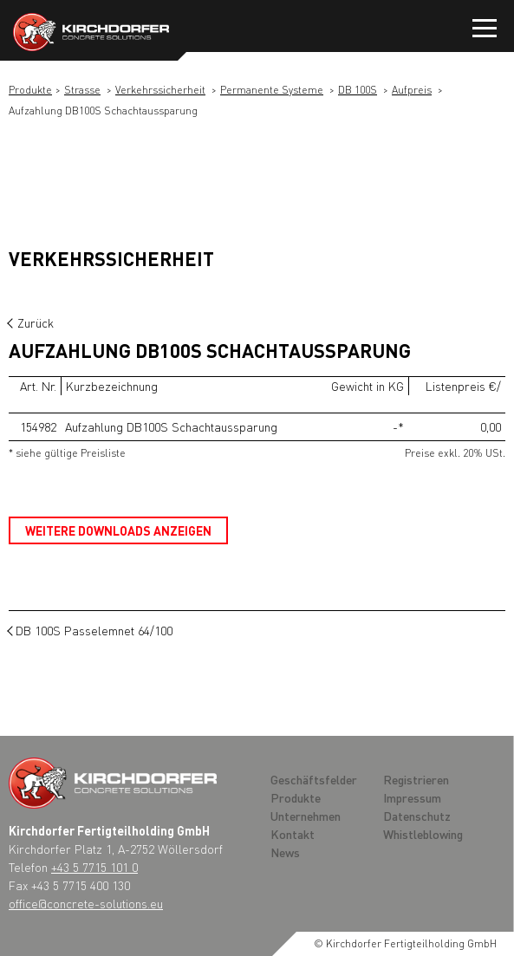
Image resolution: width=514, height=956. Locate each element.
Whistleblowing (423, 834)
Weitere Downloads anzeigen (118, 530)
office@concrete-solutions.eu (86, 903)
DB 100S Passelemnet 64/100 (94, 630)
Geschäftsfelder (313, 779)
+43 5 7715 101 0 (94, 867)
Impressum (412, 797)
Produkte (30, 89)
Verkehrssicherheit (160, 89)
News (285, 852)
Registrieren (416, 779)
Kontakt (292, 834)
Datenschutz (417, 815)
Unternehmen (305, 815)
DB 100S (357, 89)
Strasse (82, 89)
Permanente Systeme (271, 89)
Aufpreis (412, 89)
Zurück (35, 322)
